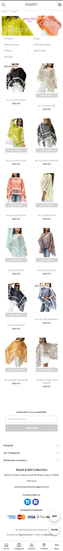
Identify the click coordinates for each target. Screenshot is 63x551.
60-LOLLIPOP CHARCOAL (46, 161)
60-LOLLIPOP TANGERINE (16, 380)
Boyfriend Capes (42, 44)
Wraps (37, 38)
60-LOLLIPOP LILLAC (46, 270)
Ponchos (8, 38)
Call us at (31, 481)
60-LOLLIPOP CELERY (16, 161)
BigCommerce (26, 535)
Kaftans (8, 50)
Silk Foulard (40, 50)
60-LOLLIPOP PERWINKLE (47, 319)
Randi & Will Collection (31, 470)
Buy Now (47, 100)
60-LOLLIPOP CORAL (16, 215)
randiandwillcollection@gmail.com (31, 487)
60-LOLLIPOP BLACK (16, 100)
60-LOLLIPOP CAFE (47, 106)
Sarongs (8, 56)
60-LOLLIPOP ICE (16, 270)
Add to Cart (47, 95)
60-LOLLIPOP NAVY (16, 325)
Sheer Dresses (11, 44)
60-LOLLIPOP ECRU (47, 215)
